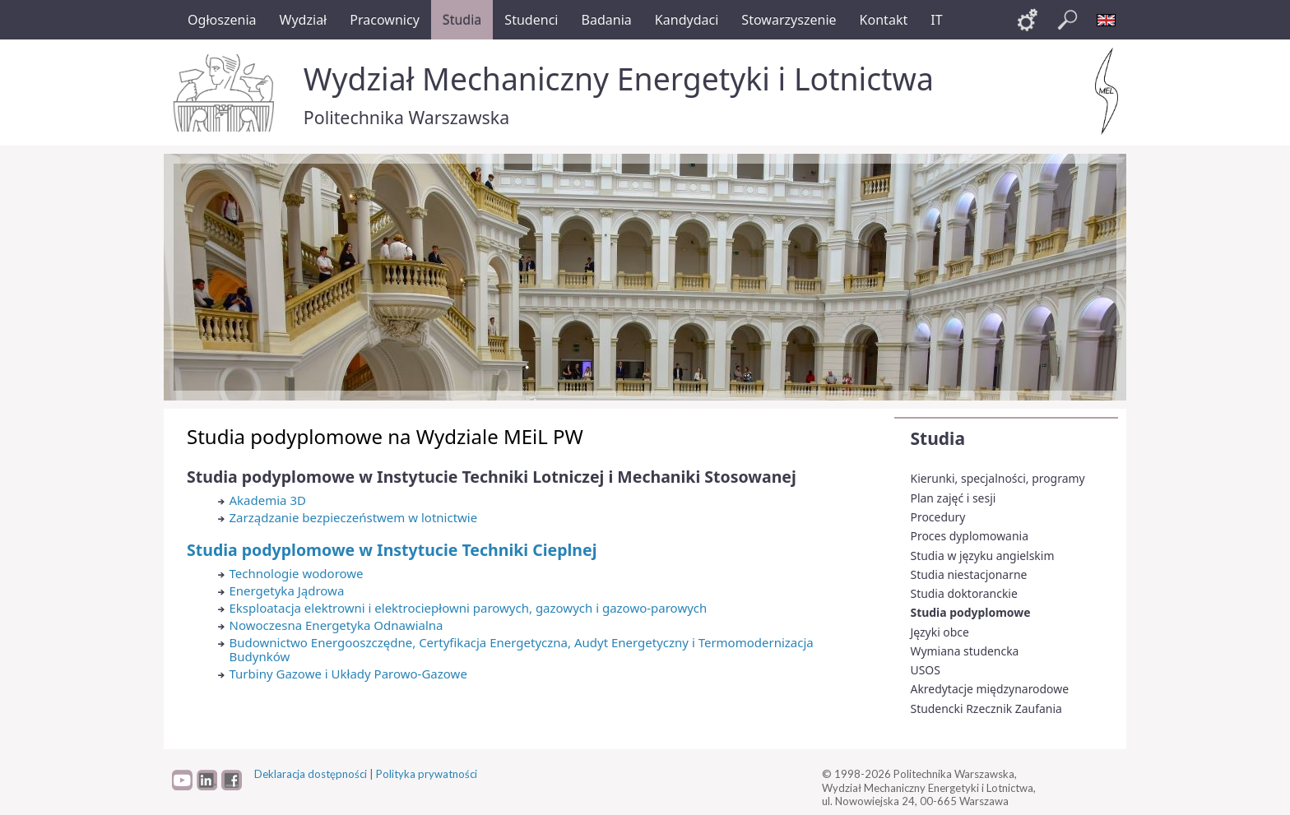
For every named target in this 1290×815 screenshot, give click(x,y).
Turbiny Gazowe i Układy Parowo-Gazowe (348, 673)
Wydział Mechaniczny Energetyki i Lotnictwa (619, 79)
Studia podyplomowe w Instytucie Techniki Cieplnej (391, 550)
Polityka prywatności (426, 773)
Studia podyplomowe (971, 612)
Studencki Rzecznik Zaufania (986, 708)
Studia (938, 438)
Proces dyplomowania (969, 536)
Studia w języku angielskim (983, 555)
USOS (925, 670)
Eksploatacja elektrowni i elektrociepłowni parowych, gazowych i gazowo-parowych (469, 608)
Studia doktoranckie (964, 593)
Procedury (938, 517)
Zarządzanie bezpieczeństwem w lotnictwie (354, 517)
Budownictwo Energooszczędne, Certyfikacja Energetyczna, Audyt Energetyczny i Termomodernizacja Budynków (522, 649)
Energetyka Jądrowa (287, 590)
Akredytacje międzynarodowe (990, 689)
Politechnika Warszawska (406, 117)
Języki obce (940, 632)
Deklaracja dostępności (310, 773)
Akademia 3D (268, 500)
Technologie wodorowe (297, 573)
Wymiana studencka (965, 651)
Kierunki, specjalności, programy (998, 478)
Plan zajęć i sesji (953, 498)
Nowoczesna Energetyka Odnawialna (336, 625)
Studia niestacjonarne (969, 574)
